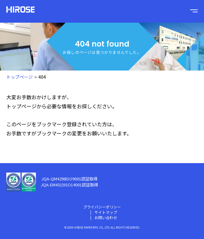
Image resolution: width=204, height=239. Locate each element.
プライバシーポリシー (102, 206)
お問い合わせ (105, 217)
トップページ (21, 106)
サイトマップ (105, 212)
